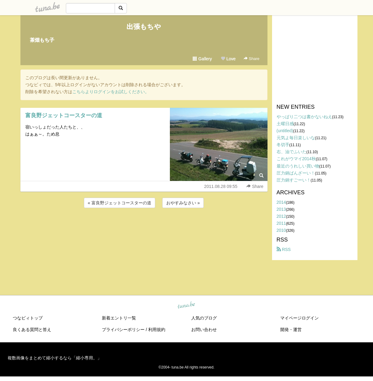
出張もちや (144, 26)
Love (228, 58)
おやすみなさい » (183, 202)
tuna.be (186, 305)
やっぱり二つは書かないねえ (304, 116)
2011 (281, 223)
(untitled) (285, 130)
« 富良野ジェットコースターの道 (119, 202)
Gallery (202, 58)
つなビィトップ (28, 318)
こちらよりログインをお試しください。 (110, 91)
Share (251, 58)
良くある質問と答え (32, 329)
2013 (281, 209)
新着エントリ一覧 (119, 318)
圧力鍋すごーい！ (294, 180)
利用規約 (156, 329)
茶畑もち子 (42, 40)
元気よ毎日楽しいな (296, 137)
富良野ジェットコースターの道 (63, 115)
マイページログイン (299, 318)
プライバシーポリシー (123, 329)
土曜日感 (285, 123)
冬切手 (283, 144)
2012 (281, 216)
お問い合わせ (204, 329)
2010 (281, 230)
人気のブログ (204, 318)
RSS (284, 249)
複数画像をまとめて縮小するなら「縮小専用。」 (55, 357)
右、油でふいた (292, 151)
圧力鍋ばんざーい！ (296, 173)
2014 (281, 202)
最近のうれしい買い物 (298, 166)
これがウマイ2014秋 (296, 158)
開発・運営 (291, 329)
